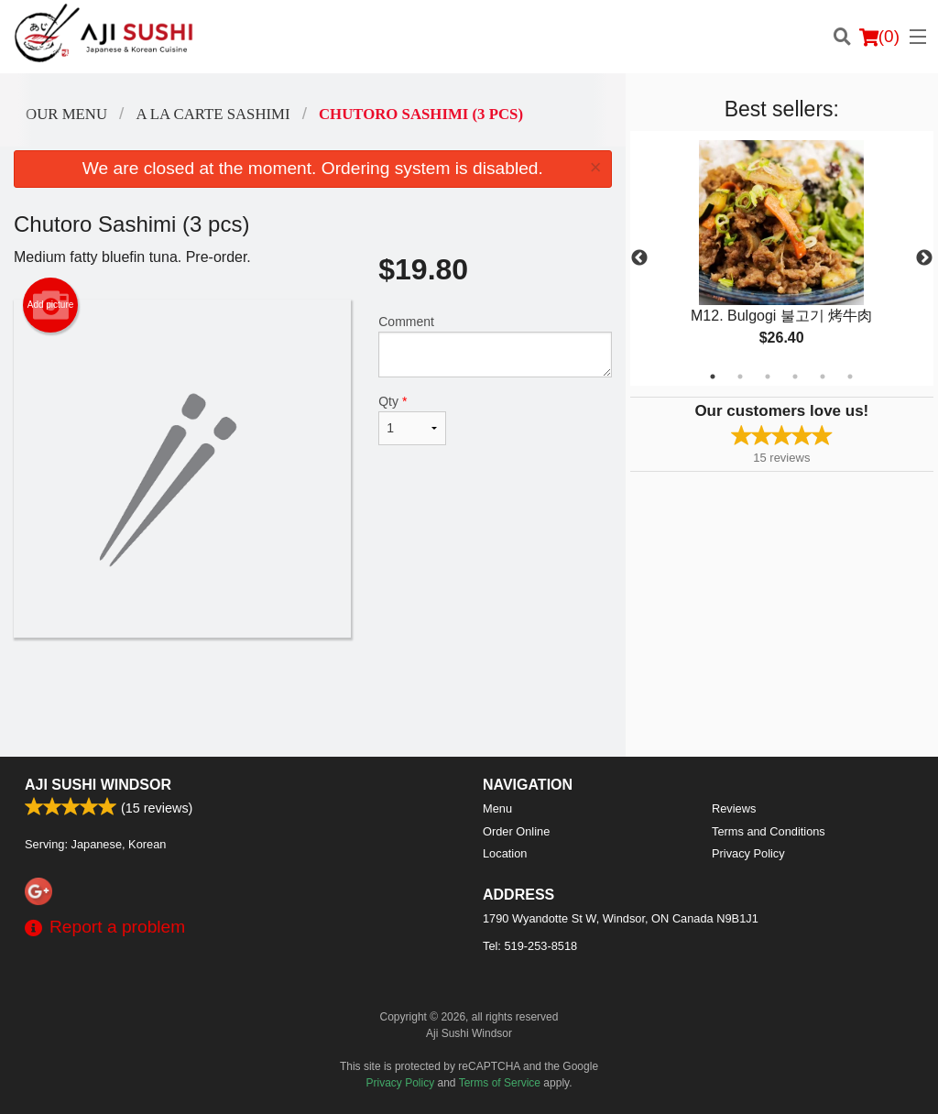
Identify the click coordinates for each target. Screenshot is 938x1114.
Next (924, 258)
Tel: (530, 946)
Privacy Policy (748, 853)
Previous (639, 258)
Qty (412, 419)
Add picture (50, 305)
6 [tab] (850, 376)
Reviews (734, 808)
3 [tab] (767, 376)
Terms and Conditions (768, 831)
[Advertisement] (313, 697)
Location (505, 853)
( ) (879, 36)
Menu (497, 808)
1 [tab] (713, 376)
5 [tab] (822, 376)
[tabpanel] (782, 258)
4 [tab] (795, 376)
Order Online (516, 831)
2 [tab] (740, 376)
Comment (494, 345)
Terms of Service (499, 1082)
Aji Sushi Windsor (98, 784)
